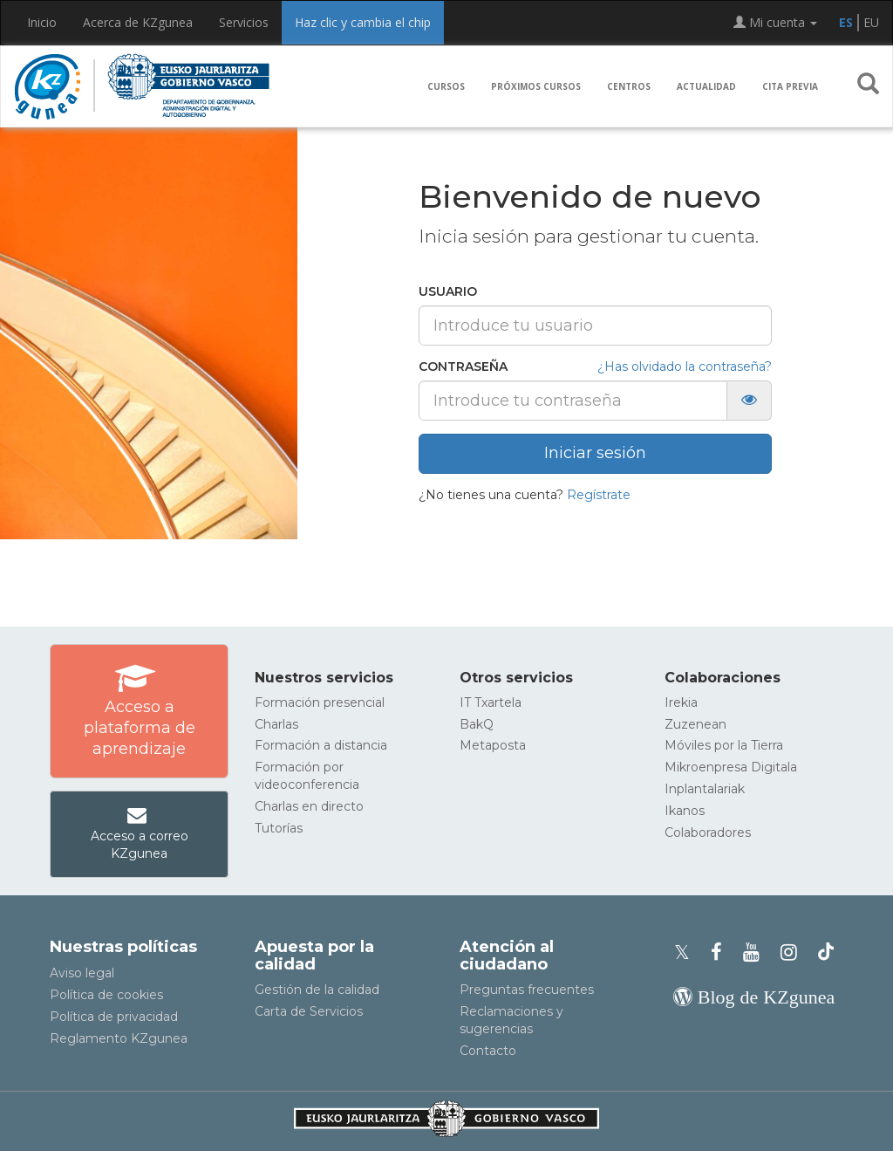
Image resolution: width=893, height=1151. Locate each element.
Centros (629, 86)
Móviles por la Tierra (724, 745)
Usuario (448, 291)
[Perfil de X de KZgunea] (687, 952)
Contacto (488, 1051)
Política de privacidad (114, 1016)
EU (871, 22)
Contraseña (463, 366)
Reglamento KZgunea (118, 1038)
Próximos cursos (536, 86)
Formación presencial (320, 702)
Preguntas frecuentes (527, 989)
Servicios (244, 22)
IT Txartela (490, 702)
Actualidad (706, 86)
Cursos (446, 86)
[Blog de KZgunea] (754, 997)
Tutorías (279, 828)
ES (846, 22)
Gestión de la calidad (317, 989)
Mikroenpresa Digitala (731, 767)
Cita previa (790, 86)
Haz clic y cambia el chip (363, 22)
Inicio (42, 22)
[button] (868, 87)
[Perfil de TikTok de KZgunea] (826, 952)
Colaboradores (708, 832)
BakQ (477, 724)
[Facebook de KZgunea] (722, 952)
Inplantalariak (705, 789)
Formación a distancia (321, 745)
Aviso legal (82, 973)
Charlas (276, 724)
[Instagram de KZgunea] (794, 952)
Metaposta (493, 745)
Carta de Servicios (309, 1011)
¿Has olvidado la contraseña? (684, 366)
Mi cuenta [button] (775, 22)
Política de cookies (106, 995)
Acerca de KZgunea (138, 22)
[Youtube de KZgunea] (756, 952)
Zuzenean (695, 724)
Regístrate (599, 495)
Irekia (681, 702)
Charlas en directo (309, 806)
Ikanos (685, 811)
